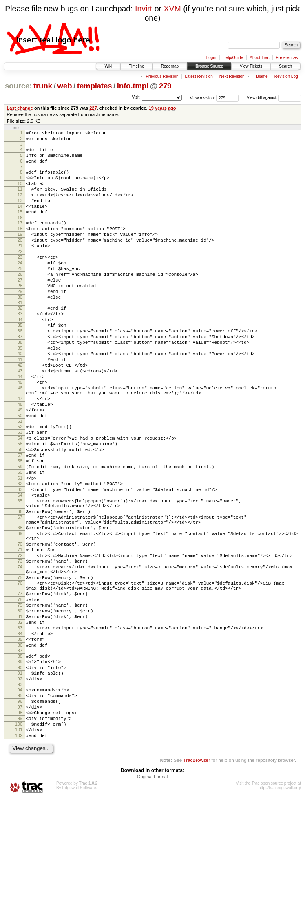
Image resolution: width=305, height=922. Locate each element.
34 (20, 354)
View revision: (202, 97)
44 (20, 424)
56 (20, 511)
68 (20, 607)
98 (20, 829)
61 (20, 546)
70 (20, 627)
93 (20, 796)
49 (20, 464)
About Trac (259, 57)
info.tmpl (132, 85)
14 (20, 219)
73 (20, 647)
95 (20, 809)
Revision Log (286, 76)
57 (20, 518)
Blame (261, 76)
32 (20, 341)
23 (20, 280)
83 (20, 729)
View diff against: (274, 97)
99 (20, 836)
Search (285, 66)
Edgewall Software (79, 911)
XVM (172, 8)
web (64, 85)
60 (20, 539)
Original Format (152, 900)
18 (20, 245)
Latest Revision (198, 76)
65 (20, 574)
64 (20, 567)
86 (20, 750)
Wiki (108, 66)
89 (20, 769)
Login (211, 57)
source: (18, 85)
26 (20, 301)
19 (20, 252)
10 (20, 191)
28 (20, 314)
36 (20, 368)
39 (20, 389)
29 (20, 321)
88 (20, 762)
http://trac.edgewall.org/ (280, 911)
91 (20, 783)
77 (20, 687)
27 (20, 308)
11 (20, 198)
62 (20, 553)
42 (20, 410)
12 (20, 205)
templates (94, 85)
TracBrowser (196, 883)
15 (20, 226)
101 (18, 850)
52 (20, 484)
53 (20, 491)
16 (20, 233)
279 (165, 85)
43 (20, 417)
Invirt (143, 8)
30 (20, 328)
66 (20, 587)
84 (20, 736)
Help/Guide (233, 57)
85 (20, 743)
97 (20, 823)
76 (20, 674)
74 (20, 654)
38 (20, 382)
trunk (42, 85)
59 (20, 532)
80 (20, 708)
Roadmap (170, 66)
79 (20, 701)
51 (20, 478)
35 (20, 361)
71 (20, 634)
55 (20, 504)
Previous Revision (162, 76)
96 (20, 816)
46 (20, 438)
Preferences (287, 57)
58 (20, 525)
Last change (20, 108)
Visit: (136, 97)
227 (93, 108)
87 (20, 757)
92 (20, 790)
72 (20, 640)
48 (20, 457)
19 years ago (162, 108)
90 (20, 776)
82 (20, 722)
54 (20, 497)
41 (20, 403)
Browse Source (209, 66)
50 (20, 471)
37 (20, 375)
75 (20, 667)
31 (20, 335)
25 (20, 294)
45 (20, 431)
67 (20, 594)
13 (20, 212)
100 (18, 843)
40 (20, 396)
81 (20, 715)
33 (20, 347)
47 (20, 451)
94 (20, 802)
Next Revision (232, 76)
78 (20, 694)
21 (20, 266)
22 (20, 273)
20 (20, 259)
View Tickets (251, 66)
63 (20, 560)
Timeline (136, 66)
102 (18, 857)
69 (20, 614)
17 (20, 238)
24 (20, 287)
